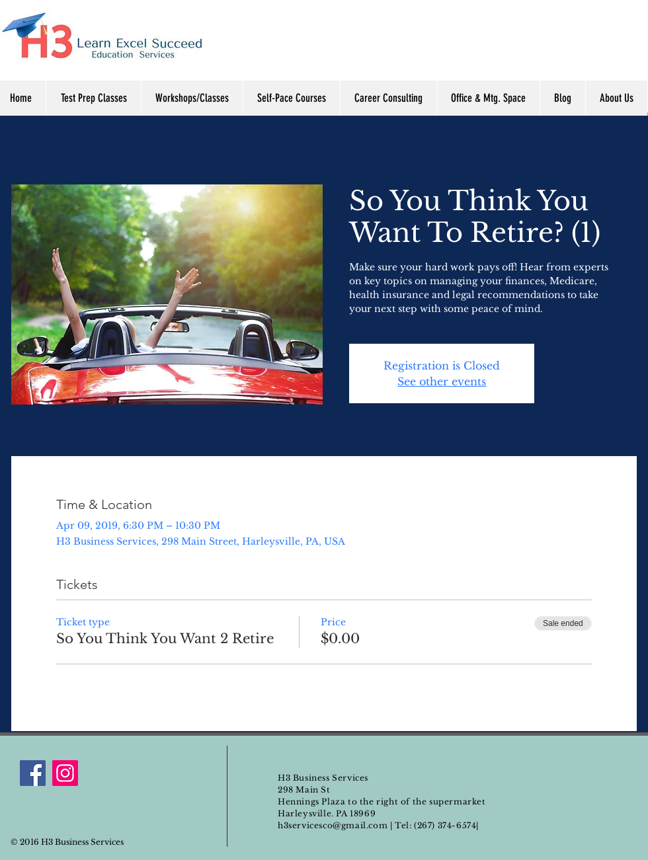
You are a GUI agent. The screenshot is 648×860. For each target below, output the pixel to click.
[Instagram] (65, 773)
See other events (441, 381)
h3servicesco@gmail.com (332, 825)
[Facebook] (33, 773)
